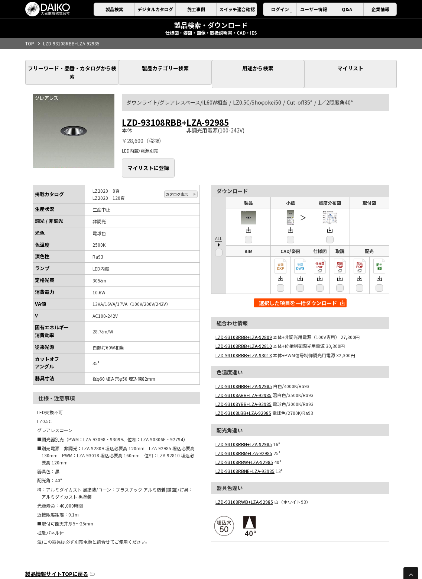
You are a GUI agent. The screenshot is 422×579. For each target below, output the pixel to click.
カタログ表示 (177, 176)
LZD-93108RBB (152, 110)
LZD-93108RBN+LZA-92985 (243, 426)
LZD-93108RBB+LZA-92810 (243, 328)
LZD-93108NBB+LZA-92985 (243, 368)
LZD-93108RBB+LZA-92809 (243, 319)
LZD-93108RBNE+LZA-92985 (245, 453)
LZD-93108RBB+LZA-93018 (243, 337)
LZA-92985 (207, 110)
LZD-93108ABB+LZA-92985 (243, 377)
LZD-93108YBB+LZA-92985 (243, 386)
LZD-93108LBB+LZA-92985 (243, 395)
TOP (29, 43)
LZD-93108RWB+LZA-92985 (244, 484)
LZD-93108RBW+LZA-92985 (244, 444)
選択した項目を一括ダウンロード (302, 285)
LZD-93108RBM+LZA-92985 (243, 435)
